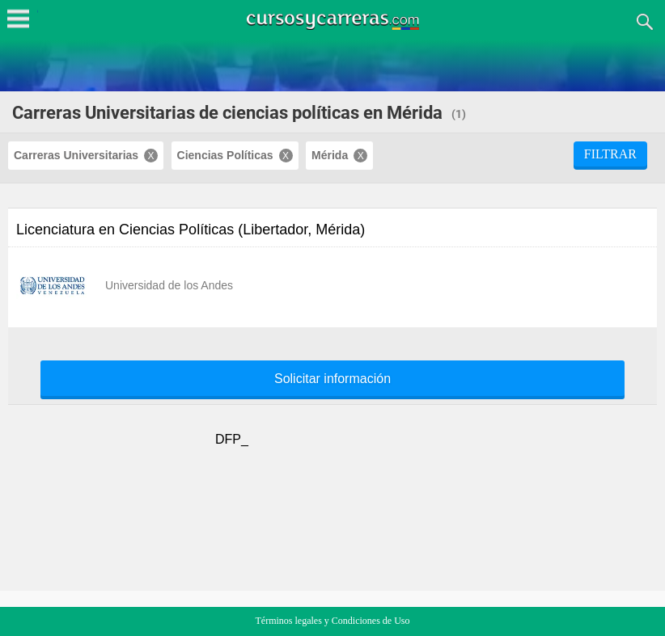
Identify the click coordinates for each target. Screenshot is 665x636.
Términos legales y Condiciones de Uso (333, 620)
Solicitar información (332, 379)
